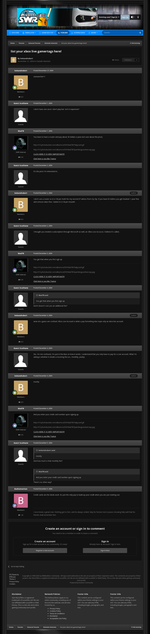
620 (21, 97)
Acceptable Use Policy (58, 618)
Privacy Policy (14, 581)
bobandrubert (26, 58)
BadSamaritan (20, 489)
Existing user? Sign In (109, 17)
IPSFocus (12, 577)
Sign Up (125, 17)
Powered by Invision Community (81, 583)
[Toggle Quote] (37, 295)
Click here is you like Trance (44, 158)
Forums (64, 33)
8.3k (20, 157)
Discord (15, 33)
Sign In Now (105, 550)
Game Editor (47, 33)
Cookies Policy (55, 611)
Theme (12, 579)
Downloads (79, 33)
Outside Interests (43, 61)
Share (115, 60)
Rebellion (29, 33)
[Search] (114, 32)
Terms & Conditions (57, 613)
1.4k (20, 515)
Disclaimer (54, 616)
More (93, 33)
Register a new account (45, 550)
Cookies (12, 584)
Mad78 (21, 131)
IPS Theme (13, 574)
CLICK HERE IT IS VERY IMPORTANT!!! (48, 154)
